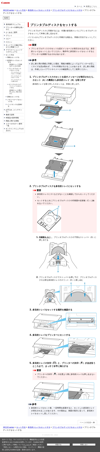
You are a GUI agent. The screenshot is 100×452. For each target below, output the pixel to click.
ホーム (79, 6)
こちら (27, 445)
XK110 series (8, 10)
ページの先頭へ (87, 422)
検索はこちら (91, 6)
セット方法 (21, 10)
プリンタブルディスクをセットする (67, 10)
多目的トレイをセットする (39, 10)
